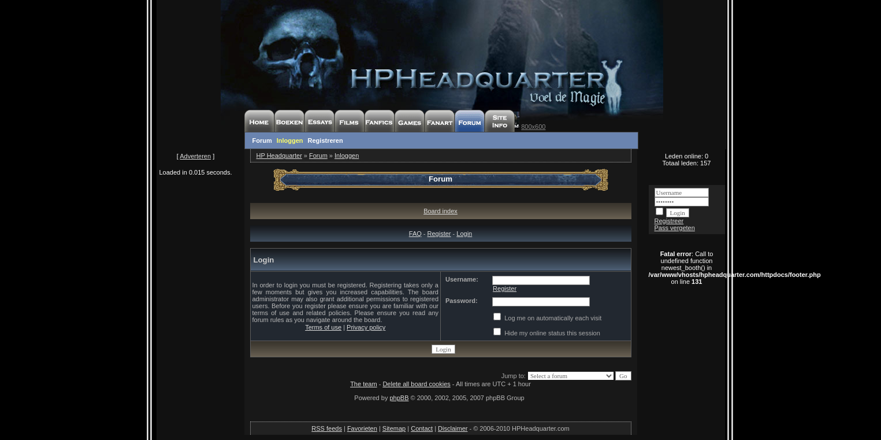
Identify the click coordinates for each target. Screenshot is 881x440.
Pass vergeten (675, 227)
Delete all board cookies (416, 383)
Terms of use (323, 327)
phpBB (398, 397)
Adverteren (195, 156)
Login (464, 233)
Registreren (325, 140)
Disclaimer (452, 428)
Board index (440, 211)
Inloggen (290, 140)
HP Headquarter (279, 155)
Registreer (669, 220)
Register (439, 233)
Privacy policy (366, 327)
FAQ (415, 233)
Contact (422, 428)
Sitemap (394, 428)
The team (363, 383)
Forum (262, 140)
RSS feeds (326, 428)
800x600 (533, 126)
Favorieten (362, 428)
